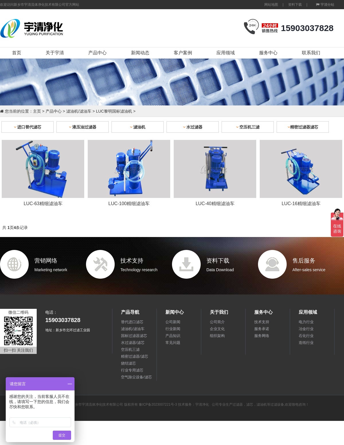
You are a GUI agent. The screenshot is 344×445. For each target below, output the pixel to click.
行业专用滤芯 (132, 370)
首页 (16, 52)
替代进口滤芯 (132, 322)
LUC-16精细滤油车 (301, 203)
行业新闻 (172, 329)
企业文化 (217, 329)
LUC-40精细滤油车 (215, 203)
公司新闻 (172, 322)
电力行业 (306, 322)
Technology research (138, 269)
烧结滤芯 (128, 363)
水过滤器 (193, 127)
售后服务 (303, 260)
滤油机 (138, 127)
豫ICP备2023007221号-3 (158, 404)
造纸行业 (306, 342)
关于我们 (219, 312)
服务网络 (261, 336)
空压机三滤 (248, 127)
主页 (37, 111)
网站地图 (271, 5)
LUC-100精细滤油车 (129, 203)
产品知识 (172, 336)
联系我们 (311, 52)
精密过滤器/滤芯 (134, 356)
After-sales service (308, 269)
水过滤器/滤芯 (132, 342)
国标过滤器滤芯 (134, 336)
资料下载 (295, 5)
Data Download (220, 269)
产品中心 (97, 52)
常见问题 (172, 342)
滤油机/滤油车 (78, 111)
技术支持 (131, 260)
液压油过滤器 (83, 127)
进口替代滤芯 (28, 127)
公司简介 (217, 322)
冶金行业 (306, 329)
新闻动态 (140, 52)
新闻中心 (174, 312)
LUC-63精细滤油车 (43, 203)
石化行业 (306, 336)
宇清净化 (202, 404)
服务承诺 (261, 329)
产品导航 (130, 312)
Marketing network (50, 269)
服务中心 (268, 52)
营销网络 (45, 260)
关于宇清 (55, 52)
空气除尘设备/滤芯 (136, 377)
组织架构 (217, 336)
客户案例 (183, 52)
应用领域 (225, 52)
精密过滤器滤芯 (303, 127)
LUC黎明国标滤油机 (114, 111)
